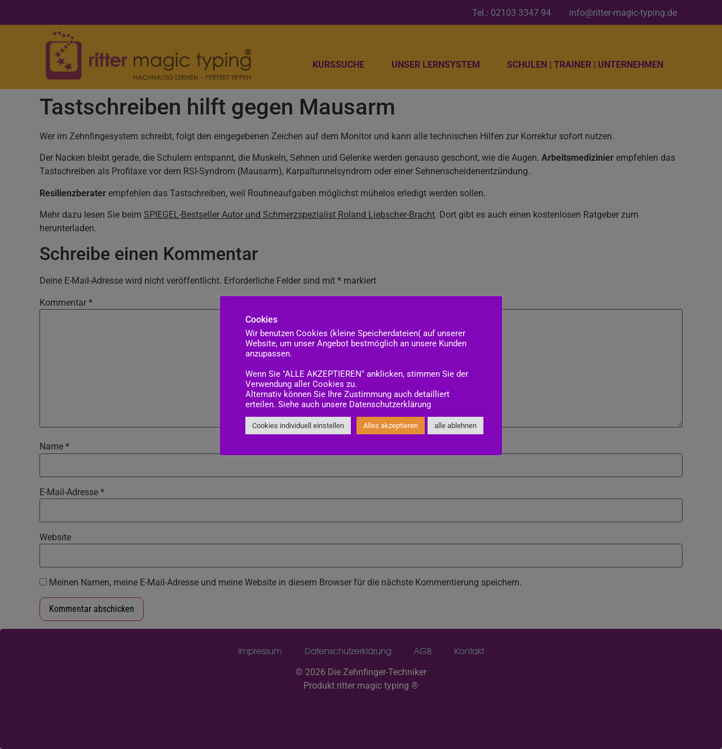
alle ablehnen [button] (455, 425)
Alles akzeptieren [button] (390, 425)
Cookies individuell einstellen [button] (298, 425)
